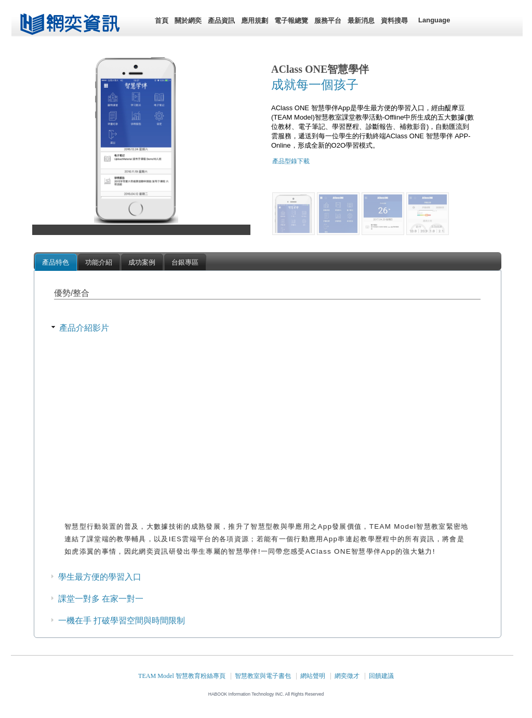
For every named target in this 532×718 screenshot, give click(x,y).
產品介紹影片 (84, 327)
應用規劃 (254, 20)
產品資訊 (221, 20)
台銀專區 (184, 262)
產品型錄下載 (291, 161)
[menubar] (281, 21)
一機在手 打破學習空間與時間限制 (121, 620)
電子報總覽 (291, 20)
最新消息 (361, 20)
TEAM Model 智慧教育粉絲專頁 (181, 676)
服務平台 (327, 20)
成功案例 (141, 262)
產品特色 (55, 262)
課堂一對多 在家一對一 (100, 598)
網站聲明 (312, 676)
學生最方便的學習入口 (99, 576)
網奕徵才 (347, 676)
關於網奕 (188, 20)
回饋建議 (381, 676)
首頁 (161, 20)
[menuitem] (161, 21)
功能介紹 (98, 262)
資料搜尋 (394, 20)
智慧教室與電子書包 (263, 676)
